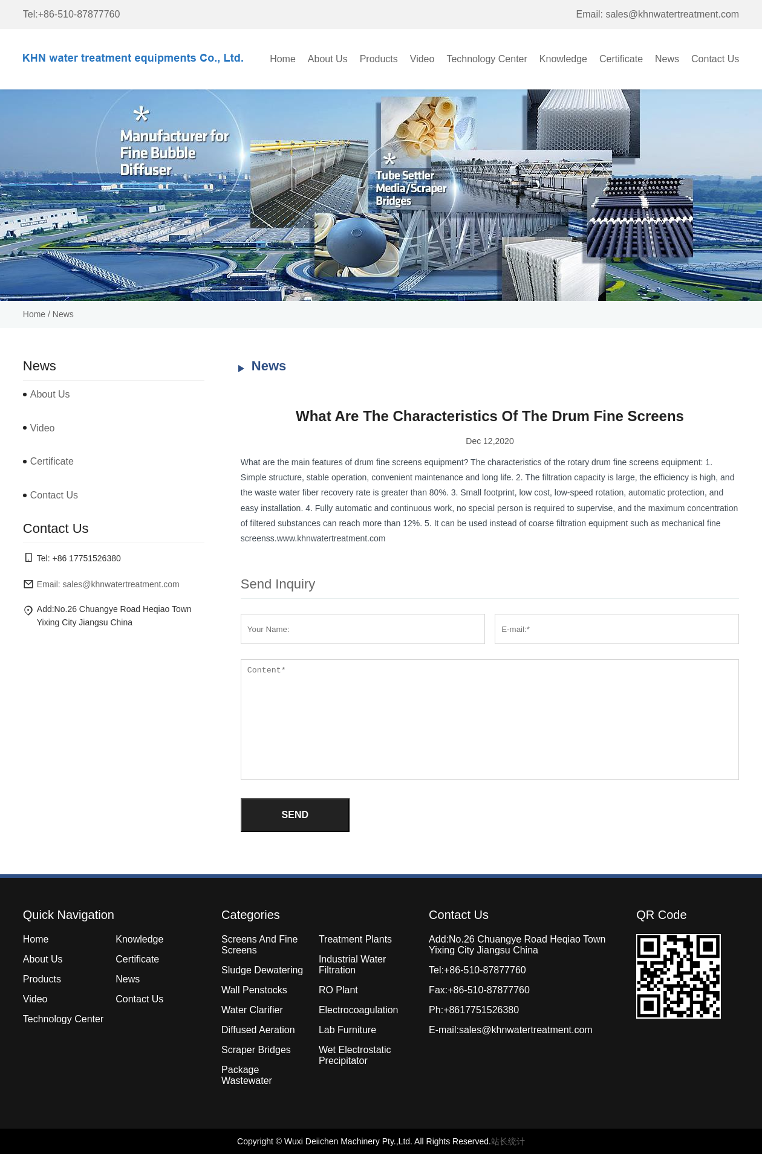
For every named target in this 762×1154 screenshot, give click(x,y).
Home (283, 59)
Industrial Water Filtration (352, 964)
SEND (295, 815)
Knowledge (563, 59)
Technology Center (486, 59)
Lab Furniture (347, 1030)
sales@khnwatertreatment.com (526, 1030)
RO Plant (338, 990)
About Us (328, 59)
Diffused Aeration (258, 1030)
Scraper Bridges (256, 1050)
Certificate (621, 59)
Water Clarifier (252, 1010)
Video (422, 59)
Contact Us (715, 59)
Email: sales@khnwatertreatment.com (658, 14)
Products (379, 59)
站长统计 (508, 1141)
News (667, 59)
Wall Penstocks (254, 990)
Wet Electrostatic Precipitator (355, 1055)
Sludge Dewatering (262, 970)
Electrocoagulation (359, 1010)
